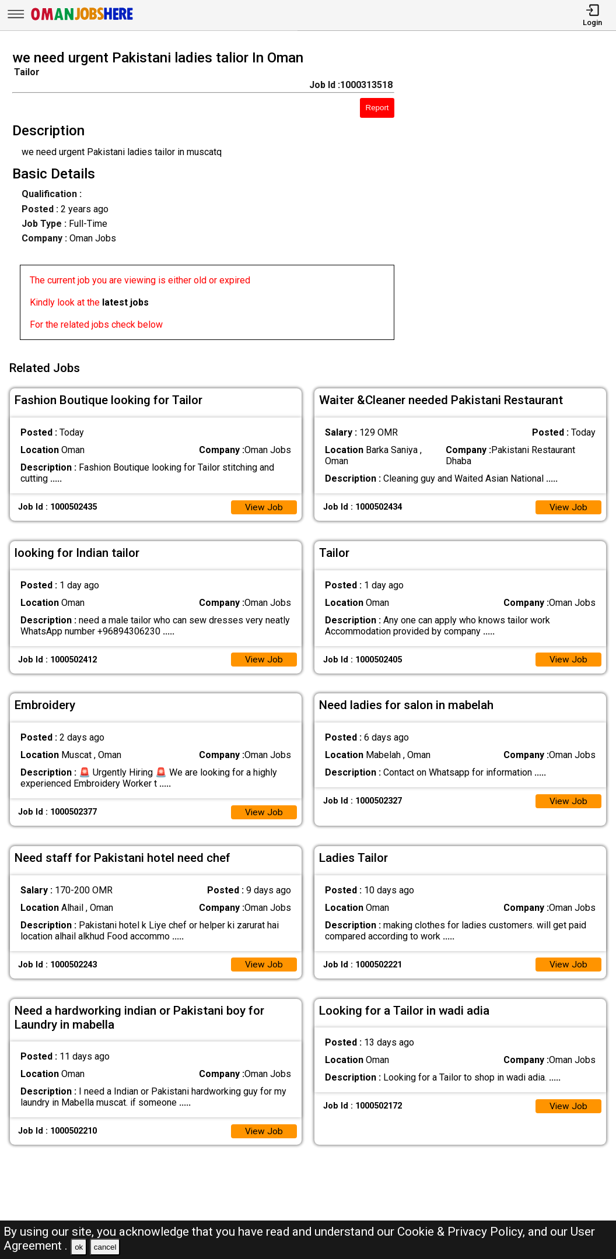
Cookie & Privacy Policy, (462, 1232)
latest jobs (125, 302)
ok (79, 1247)
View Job (263, 504)
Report (377, 107)
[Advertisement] (513, 198)
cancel (105, 1247)
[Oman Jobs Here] (82, 20)
